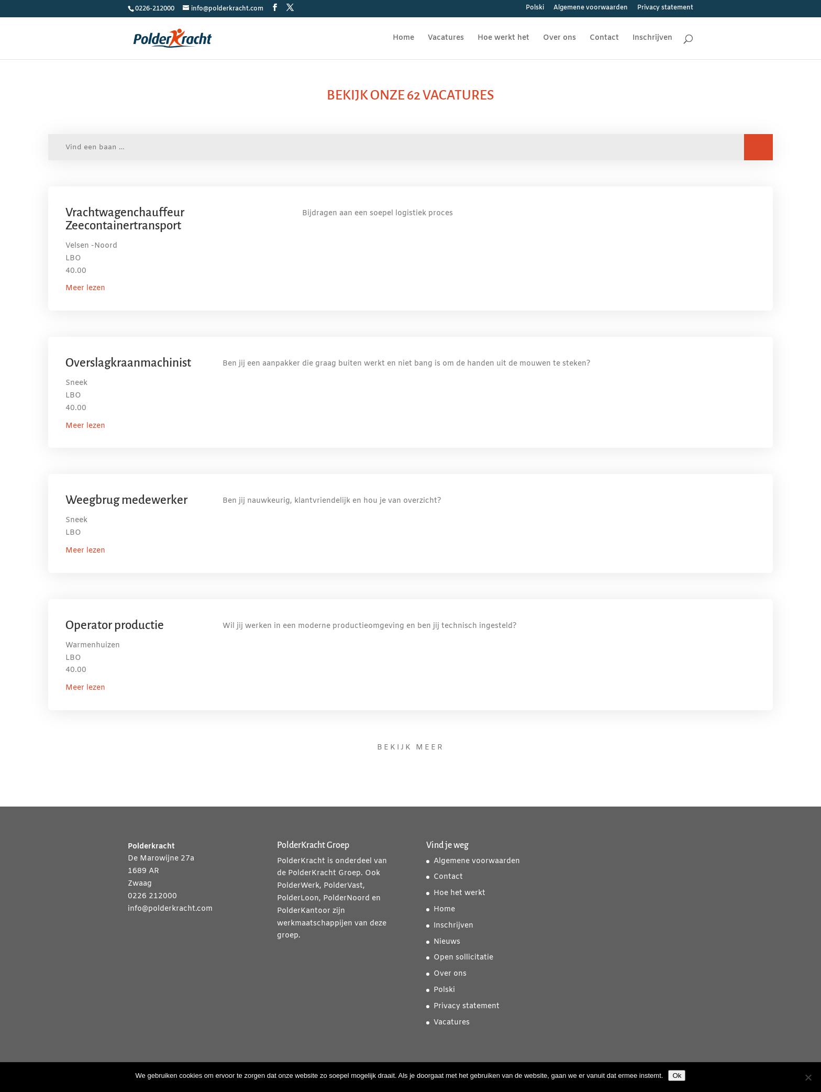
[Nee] (808, 1077)
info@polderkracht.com (170, 909)
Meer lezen (85, 288)
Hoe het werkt (459, 893)
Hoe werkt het (503, 39)
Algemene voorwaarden (590, 8)
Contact (604, 39)
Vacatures (446, 39)
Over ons (559, 39)
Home (403, 39)
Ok (676, 1075)
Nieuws (447, 942)
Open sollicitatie (463, 958)
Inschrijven (652, 39)
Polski (535, 8)
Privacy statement (665, 8)
